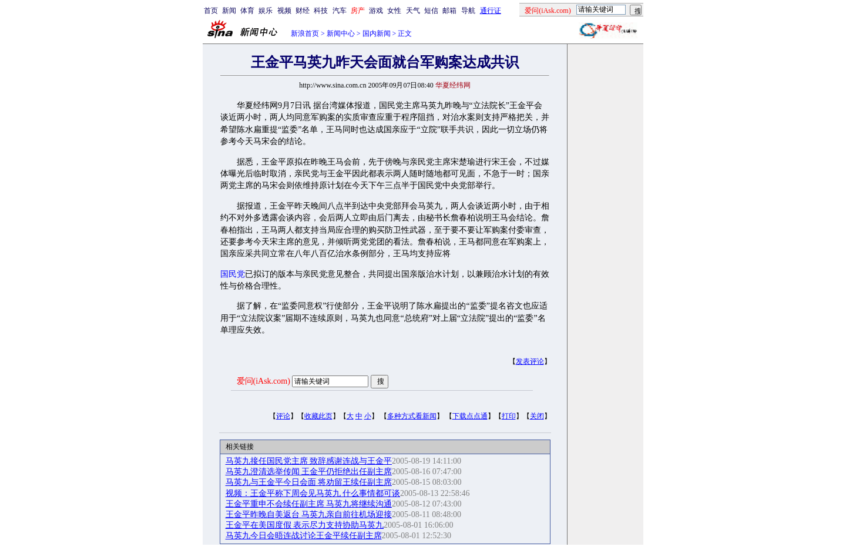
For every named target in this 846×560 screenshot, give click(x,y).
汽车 (340, 10)
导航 (468, 10)
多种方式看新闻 (412, 416)
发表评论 (530, 361)
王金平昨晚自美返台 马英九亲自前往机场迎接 (309, 514)
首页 (211, 10)
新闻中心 (341, 33)
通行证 (490, 10)
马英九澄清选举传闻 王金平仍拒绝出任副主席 (309, 471)
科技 (321, 10)
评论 (283, 416)
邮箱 (449, 10)
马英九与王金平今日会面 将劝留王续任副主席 (309, 482)
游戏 (376, 10)
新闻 (229, 10)
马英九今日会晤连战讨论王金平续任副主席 (304, 535)
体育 (247, 10)
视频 (284, 10)
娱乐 (265, 10)
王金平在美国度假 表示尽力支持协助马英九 (305, 525)
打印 (509, 416)
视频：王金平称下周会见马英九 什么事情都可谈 (313, 493)
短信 (431, 10)
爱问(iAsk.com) (263, 381)
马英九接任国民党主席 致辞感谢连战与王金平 (309, 461)
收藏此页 (318, 416)
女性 (394, 10)
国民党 (232, 274)
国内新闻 (376, 33)
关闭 (537, 416)
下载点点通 (470, 416)
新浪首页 (305, 33)
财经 (303, 10)
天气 (413, 10)
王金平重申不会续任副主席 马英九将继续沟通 (309, 503)
